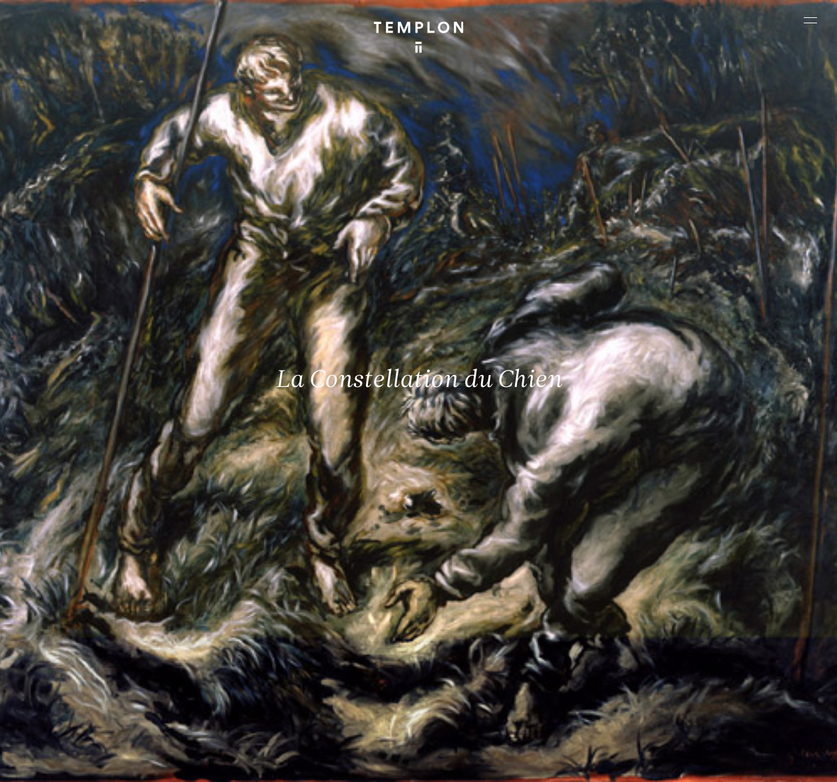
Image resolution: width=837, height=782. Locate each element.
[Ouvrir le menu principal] (810, 20)
